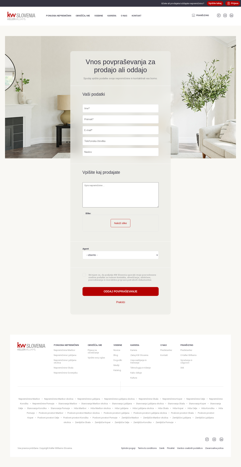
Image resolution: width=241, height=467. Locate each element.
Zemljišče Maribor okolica (155, 417)
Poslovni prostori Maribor (51, 413)
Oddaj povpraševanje (120, 291)
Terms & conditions (147, 448)
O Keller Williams (188, 355)
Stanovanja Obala (176, 403)
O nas (124, 15)
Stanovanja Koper (197, 403)
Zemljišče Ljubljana (181, 417)
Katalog (117, 370)
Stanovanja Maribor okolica (94, 403)
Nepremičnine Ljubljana (65, 355)
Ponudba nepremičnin (58, 15)
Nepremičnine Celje (195, 399)
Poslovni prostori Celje (48, 417)
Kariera (111, 15)
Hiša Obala (163, 408)
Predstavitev (166, 350)
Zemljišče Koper (102, 422)
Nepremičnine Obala (63, 367)
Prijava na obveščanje (93, 351)
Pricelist (171, 448)
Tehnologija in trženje (140, 367)
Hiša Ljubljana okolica (143, 408)
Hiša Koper (178, 408)
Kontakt (136, 15)
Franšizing (200, 15)
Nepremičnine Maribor (64, 350)
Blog (115, 355)
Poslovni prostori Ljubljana (116, 413)
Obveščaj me (83, 15)
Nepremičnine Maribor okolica (58, 399)
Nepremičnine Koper (172, 399)
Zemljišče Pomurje (164, 422)
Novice (116, 350)
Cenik (162, 448)
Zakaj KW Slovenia (139, 355)
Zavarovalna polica (214, 448)
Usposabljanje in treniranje (138, 361)
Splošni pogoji (128, 448)
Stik (182, 367)
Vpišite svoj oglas (96, 357)
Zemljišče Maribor (130, 417)
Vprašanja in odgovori (186, 361)
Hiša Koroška (207, 408)
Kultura (133, 378)
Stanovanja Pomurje (60, 408)
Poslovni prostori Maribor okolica (83, 413)
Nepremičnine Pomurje (43, 403)
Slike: (88, 213)
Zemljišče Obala (83, 422)
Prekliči (120, 302)
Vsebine (98, 15)
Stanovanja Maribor (67, 403)
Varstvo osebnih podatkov (190, 448)
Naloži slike (120, 223)
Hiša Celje (192, 408)
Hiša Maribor (80, 408)
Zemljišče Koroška (142, 422)
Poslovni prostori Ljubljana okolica (150, 413)
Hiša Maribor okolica (101, 408)
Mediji (116, 365)
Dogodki (117, 360)
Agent (121, 253)
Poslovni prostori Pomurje (105, 417)
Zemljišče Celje (122, 422)
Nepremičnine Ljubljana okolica (65, 361)
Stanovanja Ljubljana (122, 403)
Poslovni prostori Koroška (75, 417)
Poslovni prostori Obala (182, 413)
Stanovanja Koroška (37, 408)
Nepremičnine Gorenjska (65, 372)
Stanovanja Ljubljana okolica (150, 403)
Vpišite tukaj (215, 3)
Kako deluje (136, 372)
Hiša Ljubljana (121, 408)
